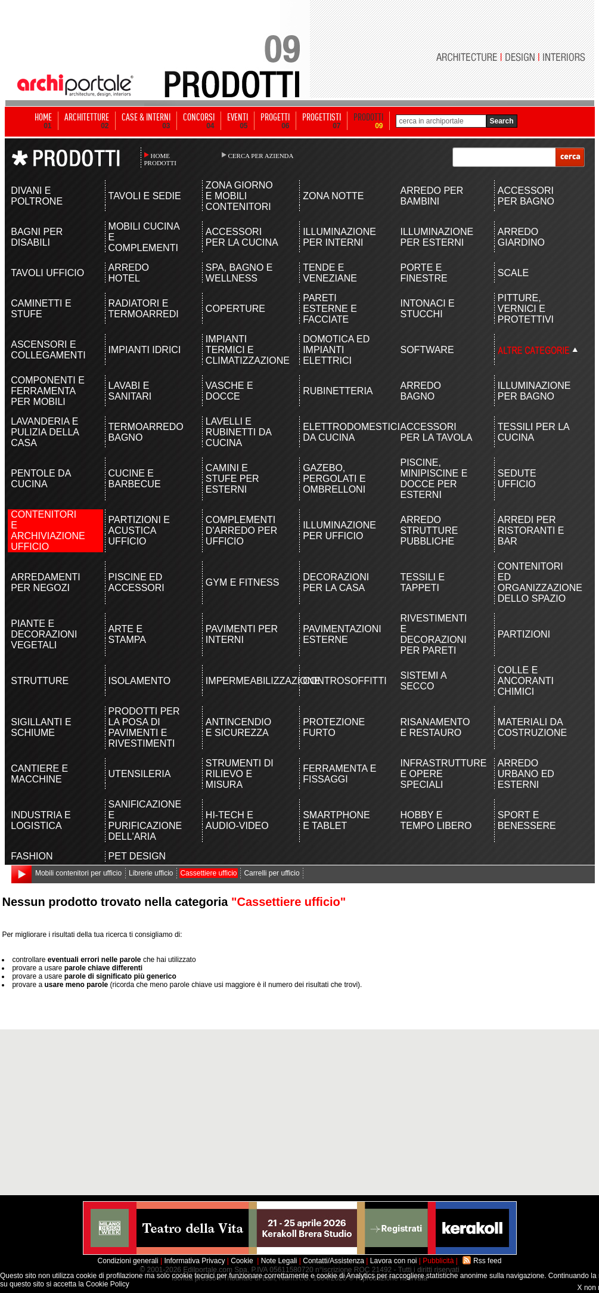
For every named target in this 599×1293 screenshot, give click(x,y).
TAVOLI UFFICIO (47, 273)
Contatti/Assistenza (333, 1261)
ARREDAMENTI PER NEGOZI (45, 582)
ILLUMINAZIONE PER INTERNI (339, 237)
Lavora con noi (393, 1261)
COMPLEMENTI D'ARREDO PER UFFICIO (241, 530)
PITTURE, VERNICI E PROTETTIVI (526, 308)
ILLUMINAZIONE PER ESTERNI (436, 237)
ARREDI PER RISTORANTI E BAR (531, 530)
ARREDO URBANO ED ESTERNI (526, 774)
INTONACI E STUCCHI (427, 308)
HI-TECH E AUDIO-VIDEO (237, 820)
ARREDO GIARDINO (521, 237)
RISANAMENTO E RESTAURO (435, 727)
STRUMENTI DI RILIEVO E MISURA (240, 774)
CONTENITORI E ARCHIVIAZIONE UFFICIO (48, 530)
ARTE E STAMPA (127, 634)
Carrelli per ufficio (271, 873)
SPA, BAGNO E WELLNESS (239, 272)
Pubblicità (438, 1261)
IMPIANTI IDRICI (144, 350)
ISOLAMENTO (139, 681)
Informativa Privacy (194, 1261)
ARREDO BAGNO (420, 391)
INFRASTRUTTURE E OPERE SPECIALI (437, 774)
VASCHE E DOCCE (229, 391)
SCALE (513, 273)
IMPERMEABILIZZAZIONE (243, 681)
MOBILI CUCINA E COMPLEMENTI (143, 237)
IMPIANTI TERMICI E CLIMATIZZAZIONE (243, 350)
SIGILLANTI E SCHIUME (41, 727)
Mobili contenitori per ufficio (78, 873)
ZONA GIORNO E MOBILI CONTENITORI (239, 196)
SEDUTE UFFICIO (517, 478)
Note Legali (279, 1261)
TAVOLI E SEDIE (144, 196)
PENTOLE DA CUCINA (40, 478)
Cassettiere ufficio (208, 873)
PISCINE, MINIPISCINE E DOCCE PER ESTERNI (433, 478)
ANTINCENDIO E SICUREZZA (238, 727)
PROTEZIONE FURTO (334, 727)
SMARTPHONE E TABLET (336, 820)
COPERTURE (235, 309)
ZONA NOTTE (333, 196)
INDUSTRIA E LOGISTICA (40, 820)
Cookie (242, 1261)
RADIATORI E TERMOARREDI (143, 308)
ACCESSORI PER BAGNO (526, 195)
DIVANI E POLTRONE (37, 195)
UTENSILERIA (139, 774)
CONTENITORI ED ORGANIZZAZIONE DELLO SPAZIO (535, 582)
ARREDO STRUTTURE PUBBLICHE (429, 530)
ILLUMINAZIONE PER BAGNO (534, 391)
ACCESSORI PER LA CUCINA (242, 237)
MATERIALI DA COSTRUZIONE (532, 727)
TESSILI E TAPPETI (422, 582)
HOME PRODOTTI (160, 159)
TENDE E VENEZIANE (330, 272)
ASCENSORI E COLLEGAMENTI (48, 349)
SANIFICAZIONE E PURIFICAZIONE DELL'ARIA (145, 820)
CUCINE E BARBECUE (134, 478)
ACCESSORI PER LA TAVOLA (436, 432)
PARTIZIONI (524, 634)
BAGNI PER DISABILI (37, 237)
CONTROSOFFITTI (340, 681)
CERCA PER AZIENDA (261, 155)
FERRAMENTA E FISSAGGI (339, 773)
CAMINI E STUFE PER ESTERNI (232, 478)
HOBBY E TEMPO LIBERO (435, 820)
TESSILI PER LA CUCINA (533, 432)
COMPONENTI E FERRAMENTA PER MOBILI (48, 391)
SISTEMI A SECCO (423, 680)
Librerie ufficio (151, 873)
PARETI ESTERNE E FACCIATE (330, 308)
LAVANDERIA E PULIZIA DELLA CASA (45, 432)
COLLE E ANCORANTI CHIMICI (526, 681)
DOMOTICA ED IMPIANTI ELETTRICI (336, 350)
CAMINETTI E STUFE (41, 308)
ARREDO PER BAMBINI (431, 195)
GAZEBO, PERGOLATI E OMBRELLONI (334, 478)
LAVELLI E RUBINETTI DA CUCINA (238, 432)
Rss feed (487, 1261)
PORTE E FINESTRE (423, 272)
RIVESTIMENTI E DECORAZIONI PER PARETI (433, 634)
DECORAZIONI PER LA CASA (336, 582)
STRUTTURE (40, 681)
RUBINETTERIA (338, 391)
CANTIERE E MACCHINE (39, 773)
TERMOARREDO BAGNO (145, 432)
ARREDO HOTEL (128, 272)
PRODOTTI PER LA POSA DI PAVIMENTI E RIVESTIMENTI (144, 727)
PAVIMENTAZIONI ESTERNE (340, 634)
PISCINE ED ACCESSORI (136, 582)
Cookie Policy (107, 1284)
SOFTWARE (427, 350)
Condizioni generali (128, 1261)
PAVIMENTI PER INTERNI (242, 634)
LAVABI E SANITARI (130, 391)
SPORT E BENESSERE (527, 820)
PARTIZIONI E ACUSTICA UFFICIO (139, 530)
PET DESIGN (137, 856)
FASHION (31, 856)
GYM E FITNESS (243, 582)
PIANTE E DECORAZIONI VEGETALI (44, 634)
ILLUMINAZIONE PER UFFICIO (339, 530)
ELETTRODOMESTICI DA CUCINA (340, 432)
